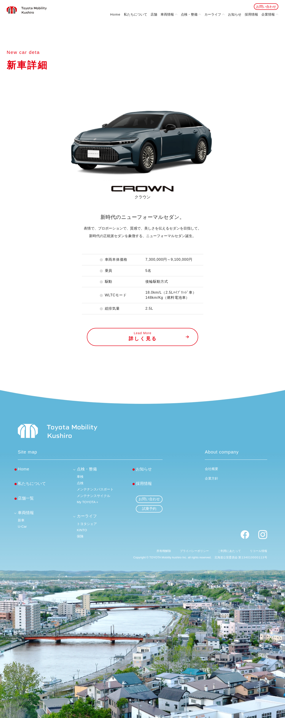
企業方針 (211, 478)
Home (115, 14)
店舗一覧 (26, 498)
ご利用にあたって (229, 551)
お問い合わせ (266, 6)
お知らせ (234, 14)
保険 (80, 536)
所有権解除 (164, 551)
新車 (21, 520)
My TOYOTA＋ (88, 502)
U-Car (22, 526)
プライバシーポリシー (194, 551)
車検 (80, 476)
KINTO (82, 530)
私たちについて (135, 14)
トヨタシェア (87, 524)
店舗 (154, 14)
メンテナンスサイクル (93, 496)
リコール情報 (258, 551)
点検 (80, 483)
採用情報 (251, 14)
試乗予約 (149, 509)
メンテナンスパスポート (95, 489)
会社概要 (211, 469)
